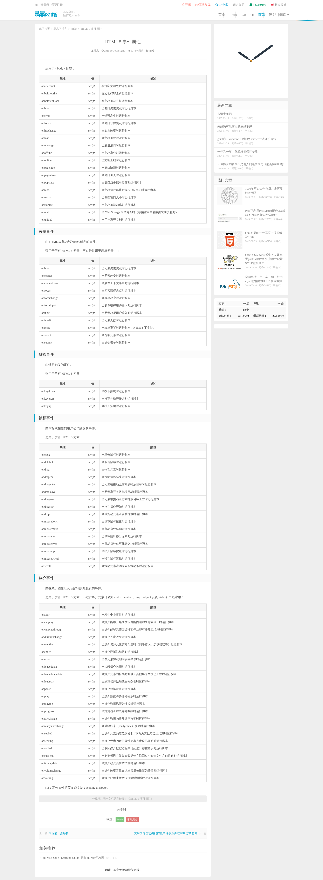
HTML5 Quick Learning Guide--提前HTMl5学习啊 (73, 857)
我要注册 (57, 4)
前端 (235, 14)
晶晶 (96, 50)
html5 (120, 819)
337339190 (257, 4)
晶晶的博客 (47, 13)
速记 (256, 14)
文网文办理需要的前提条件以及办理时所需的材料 (165, 833)
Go (193, 14)
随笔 (277, 14)
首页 (151, 14)
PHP (214, 14)
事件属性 (132, 819)
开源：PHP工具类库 (196, 4)
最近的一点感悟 (59, 833)
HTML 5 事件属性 (123, 41)
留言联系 (239, 4)
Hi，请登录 (42, 4)
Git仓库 (221, 4)
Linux (172, 14)
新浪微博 (278, 4)
